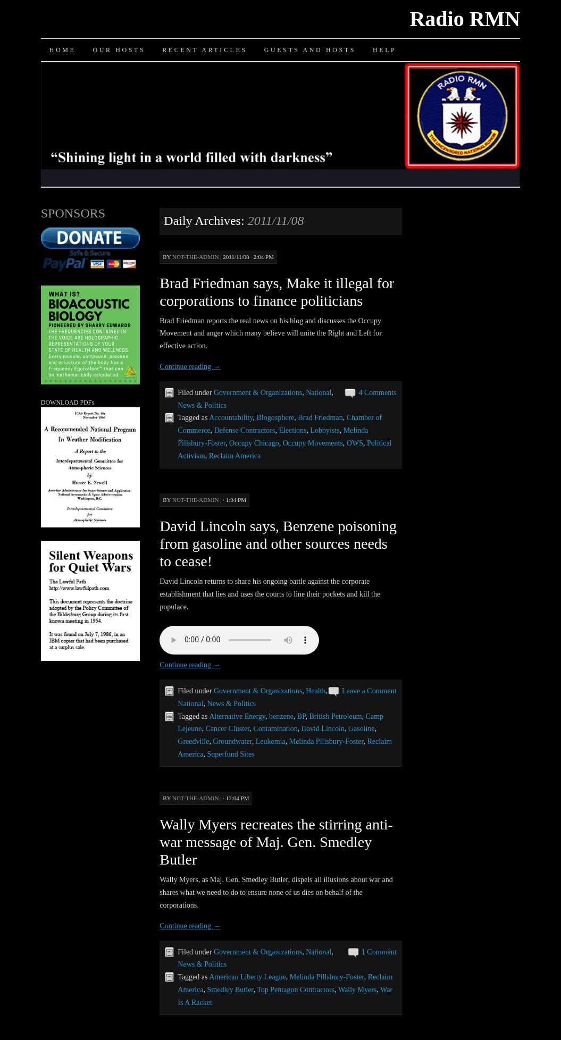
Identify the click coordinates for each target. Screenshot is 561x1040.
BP (301, 716)
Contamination (275, 729)
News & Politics (202, 405)
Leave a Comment (369, 691)
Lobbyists (325, 430)
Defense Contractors (244, 430)
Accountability (231, 418)
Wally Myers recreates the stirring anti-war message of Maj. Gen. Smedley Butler (276, 842)
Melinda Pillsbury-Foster (326, 741)
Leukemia (271, 741)
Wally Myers (357, 990)
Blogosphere (276, 418)
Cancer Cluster (227, 729)
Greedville (193, 741)
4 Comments (377, 393)
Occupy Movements (313, 443)
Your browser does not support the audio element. (239, 640)
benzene (281, 716)
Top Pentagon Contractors (295, 990)
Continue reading (190, 367)
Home (62, 50)
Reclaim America (235, 456)
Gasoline (361, 729)
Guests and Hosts (310, 50)
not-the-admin (195, 257)
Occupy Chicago (254, 443)
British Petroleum (335, 716)
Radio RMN (464, 19)
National (318, 393)
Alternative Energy (237, 716)
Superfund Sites (231, 754)
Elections (292, 430)
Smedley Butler (230, 990)
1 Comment (379, 952)
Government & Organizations (258, 393)
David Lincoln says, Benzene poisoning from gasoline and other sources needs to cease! (278, 543)
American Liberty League (247, 977)
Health (315, 691)
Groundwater (232, 741)
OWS (355, 443)
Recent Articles (204, 50)
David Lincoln (323, 729)
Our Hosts (119, 50)
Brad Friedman (320, 418)
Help (384, 50)
